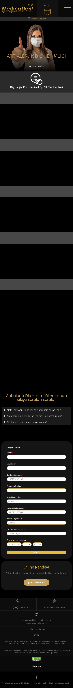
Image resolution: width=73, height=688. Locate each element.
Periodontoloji (31, 644)
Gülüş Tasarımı (44, 641)
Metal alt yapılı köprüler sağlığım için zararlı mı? (34, 410)
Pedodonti (20, 644)
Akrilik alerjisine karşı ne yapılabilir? (27, 422)
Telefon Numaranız (15, 475)
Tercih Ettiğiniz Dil (15, 519)
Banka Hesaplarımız (36, 629)
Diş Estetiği (55, 641)
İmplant (34, 641)
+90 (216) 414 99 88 (18, 607)
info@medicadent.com (54, 607)
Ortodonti (64, 641)
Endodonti (12, 644)
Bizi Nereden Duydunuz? (17, 529)
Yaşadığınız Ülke (14, 497)
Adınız (10, 453)
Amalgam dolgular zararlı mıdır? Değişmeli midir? (34, 416)
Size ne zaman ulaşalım (16, 540)
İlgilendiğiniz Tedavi (16, 508)
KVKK (36, 635)
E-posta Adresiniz (14, 486)
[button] (67, 7)
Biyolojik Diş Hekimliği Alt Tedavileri (36, 87)
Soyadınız (11, 464)
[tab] (36, 410)
